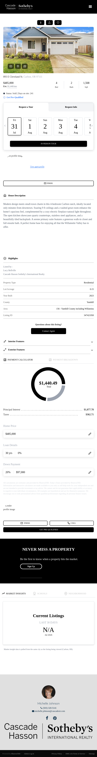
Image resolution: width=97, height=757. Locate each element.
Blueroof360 (15, 754)
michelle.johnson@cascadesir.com (50, 711)
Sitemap (92, 754)
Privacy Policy (57, 754)
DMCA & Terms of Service (75, 754)
